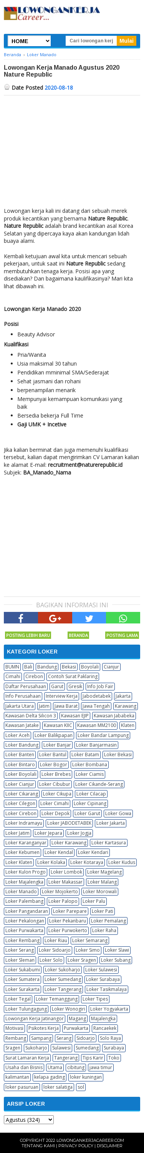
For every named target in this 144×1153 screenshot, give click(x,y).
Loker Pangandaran (26, 911)
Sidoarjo (85, 1038)
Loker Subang (116, 960)
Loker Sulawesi (101, 969)
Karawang (125, 706)
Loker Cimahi (54, 803)
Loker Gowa (118, 813)
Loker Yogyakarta (109, 1009)
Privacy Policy (75, 1145)
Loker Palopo (63, 901)
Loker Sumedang (63, 979)
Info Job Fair (100, 686)
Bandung (47, 666)
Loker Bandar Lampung (103, 735)
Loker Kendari (93, 852)
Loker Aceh (17, 735)
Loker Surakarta (22, 989)
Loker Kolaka (51, 862)
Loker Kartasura (108, 842)
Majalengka (103, 1018)
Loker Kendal (59, 852)
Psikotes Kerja (43, 1028)
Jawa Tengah (96, 706)
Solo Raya (110, 1038)
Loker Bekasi (118, 754)
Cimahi (12, 676)
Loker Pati (102, 911)
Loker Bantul (52, 754)
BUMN (12, 666)
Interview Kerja (62, 696)
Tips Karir (93, 1057)
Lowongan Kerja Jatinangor (34, 1018)
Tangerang (66, 1057)
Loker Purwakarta (24, 930)
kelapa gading (49, 1077)
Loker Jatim (17, 833)
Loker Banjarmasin (96, 745)
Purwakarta (76, 1028)
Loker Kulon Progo (25, 872)
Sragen (12, 1047)
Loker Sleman (20, 960)
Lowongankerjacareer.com (90, 1140)
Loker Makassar (65, 882)
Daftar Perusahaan (25, 686)
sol (81, 1087)
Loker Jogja (79, 833)
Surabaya (114, 1047)
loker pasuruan (21, 1087)
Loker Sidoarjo (55, 950)
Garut (57, 686)
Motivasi (14, 1028)
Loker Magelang (104, 872)
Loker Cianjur (19, 784)
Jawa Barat (66, 706)
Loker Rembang (22, 940)
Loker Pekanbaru (67, 920)
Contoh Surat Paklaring (73, 676)
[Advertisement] (72, 153)
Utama (55, 1067)
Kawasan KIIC (58, 725)
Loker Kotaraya (86, 862)
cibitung (75, 1067)
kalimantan (17, 1077)
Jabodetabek (97, 696)
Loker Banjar (57, 745)
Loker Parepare (70, 911)
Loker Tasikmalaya (106, 989)
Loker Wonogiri (68, 1009)
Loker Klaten (18, 862)
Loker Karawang (68, 842)
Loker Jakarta (110, 823)
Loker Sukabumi (22, 969)
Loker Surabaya (103, 979)
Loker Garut (87, 813)
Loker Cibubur (54, 784)
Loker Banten (19, 754)
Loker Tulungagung (26, 1009)
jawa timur (100, 1067)
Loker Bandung (21, 745)
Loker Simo (88, 950)
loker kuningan (86, 1077)
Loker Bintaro (20, 764)
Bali (28, 666)
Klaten (127, 725)
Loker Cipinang (90, 803)
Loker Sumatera (22, 979)
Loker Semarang (90, 940)
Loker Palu (94, 901)
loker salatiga (58, 1087)
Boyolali (90, 666)
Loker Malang (102, 882)
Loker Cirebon (20, 813)
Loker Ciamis (90, 774)
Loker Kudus (121, 862)
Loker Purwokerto (67, 930)
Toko (113, 1057)
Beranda (78, 635)
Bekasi (69, 666)
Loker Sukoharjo (62, 969)
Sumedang (87, 1047)
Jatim (44, 706)
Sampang (41, 1038)
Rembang (15, 1038)
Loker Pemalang (108, 920)
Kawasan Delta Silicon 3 (30, 715)
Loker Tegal (18, 999)
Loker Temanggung (57, 999)
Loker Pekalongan (24, 920)
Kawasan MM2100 (96, 725)
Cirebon (34, 676)
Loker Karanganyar (25, 842)
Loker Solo (51, 960)
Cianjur (111, 666)
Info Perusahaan (23, 696)
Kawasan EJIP (75, 715)
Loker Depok (55, 813)
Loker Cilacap (91, 793)
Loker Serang (19, 950)
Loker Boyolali (20, 774)
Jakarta (123, 696)
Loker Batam (85, 754)
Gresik (75, 686)
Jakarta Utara (19, 706)
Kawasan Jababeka (114, 715)
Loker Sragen (82, 960)
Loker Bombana (89, 764)
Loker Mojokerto (60, 891)
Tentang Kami (38, 1145)
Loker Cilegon (20, 803)
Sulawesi (61, 1047)
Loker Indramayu (23, 823)
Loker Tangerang (63, 989)
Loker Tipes (95, 999)
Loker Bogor (53, 764)
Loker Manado (21, 891)
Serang (63, 1038)
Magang (77, 1018)
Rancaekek (104, 1028)
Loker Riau (56, 940)
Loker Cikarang (21, 793)
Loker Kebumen (22, 852)
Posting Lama (122, 635)
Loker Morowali (100, 891)
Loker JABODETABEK (69, 823)
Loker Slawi (117, 950)
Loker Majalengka (24, 882)
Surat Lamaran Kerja (27, 1057)
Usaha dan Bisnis (24, 1067)
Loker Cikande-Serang (99, 784)
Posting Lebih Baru (28, 635)
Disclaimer (109, 1145)
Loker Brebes (56, 774)
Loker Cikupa (57, 793)
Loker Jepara (48, 833)
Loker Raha (104, 930)
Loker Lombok (66, 872)
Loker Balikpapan (54, 735)
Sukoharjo (36, 1047)
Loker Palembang (24, 901)
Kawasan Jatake (22, 725)
